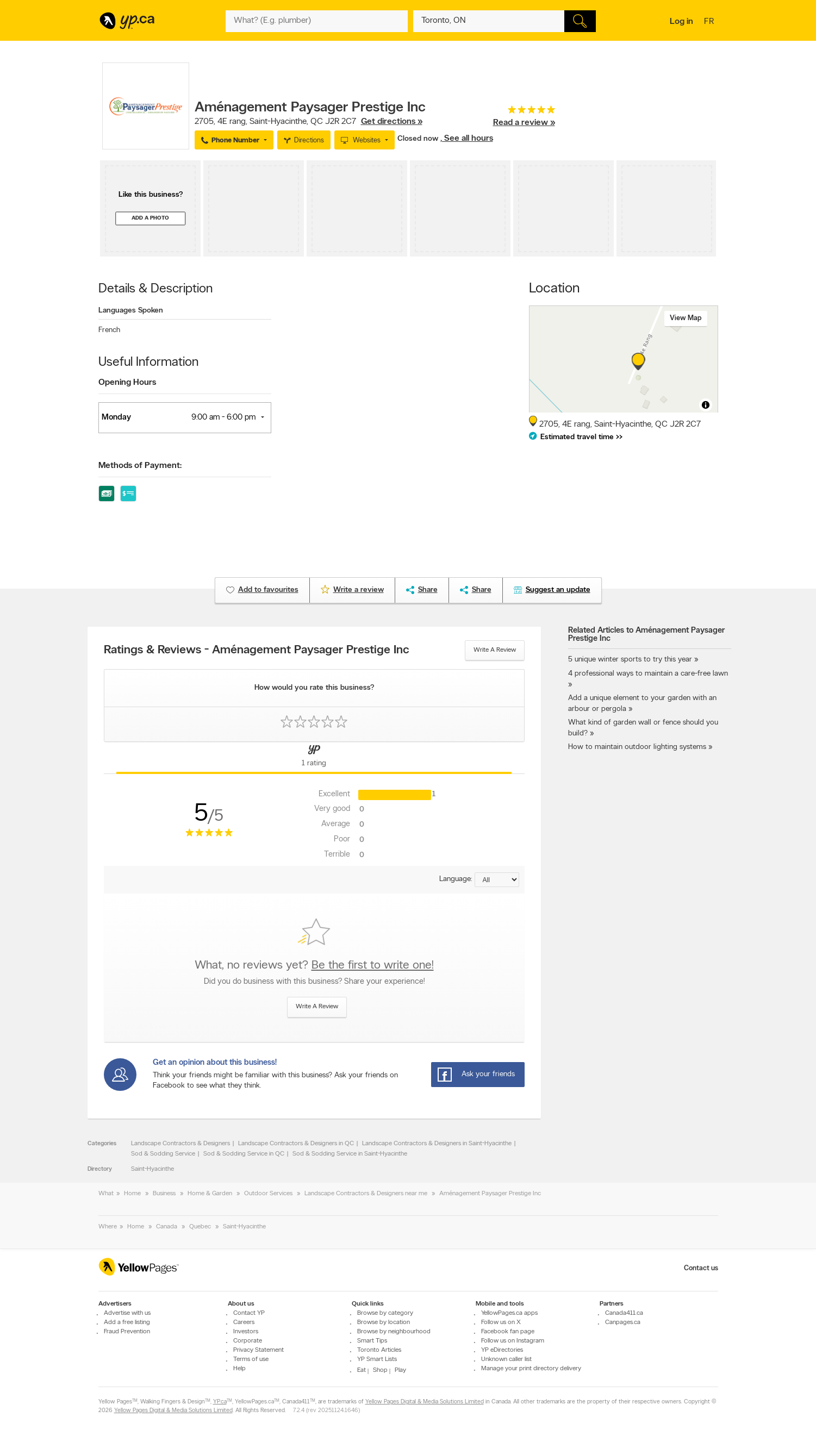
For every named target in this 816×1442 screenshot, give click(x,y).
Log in (681, 21)
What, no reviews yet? (314, 965)
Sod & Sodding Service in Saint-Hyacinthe (349, 1154)
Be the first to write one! (373, 965)
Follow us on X (501, 1322)
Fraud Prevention (127, 1331)
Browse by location (383, 1322)
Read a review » (524, 122)
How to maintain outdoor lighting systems (637, 747)
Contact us (701, 1268)
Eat (361, 1370)
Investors (245, 1331)
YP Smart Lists (377, 1359)
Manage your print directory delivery (531, 1368)
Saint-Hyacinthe (152, 1169)
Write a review (495, 650)
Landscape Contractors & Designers (180, 1143)
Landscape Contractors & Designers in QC (296, 1143)
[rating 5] (524, 112)
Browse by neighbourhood (394, 1331)
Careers (243, 1322)
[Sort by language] (497, 879)
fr (710, 22)
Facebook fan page (507, 1331)
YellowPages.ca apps (509, 1313)
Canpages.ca (622, 1322)
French (109, 330)
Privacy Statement (258, 1350)
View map (686, 318)
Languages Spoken (130, 311)
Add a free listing (127, 1322)
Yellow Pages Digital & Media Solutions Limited (424, 1402)
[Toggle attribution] (705, 404)
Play (400, 1370)
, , (308, 121)
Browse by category (385, 1313)
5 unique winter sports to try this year (630, 660)
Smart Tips (372, 1341)
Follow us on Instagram (512, 1341)
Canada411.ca (624, 1313)
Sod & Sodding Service (163, 1154)
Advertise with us (127, 1313)
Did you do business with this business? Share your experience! (314, 982)
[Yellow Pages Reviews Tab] (314, 757)
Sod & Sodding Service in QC (243, 1154)
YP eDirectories (502, 1350)
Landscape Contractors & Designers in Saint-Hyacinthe (437, 1143)
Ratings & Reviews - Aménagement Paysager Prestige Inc (256, 651)
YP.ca (220, 1402)
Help (239, 1368)
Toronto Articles (379, 1350)
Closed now (418, 139)
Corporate (247, 1341)
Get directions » (391, 121)
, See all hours (466, 138)
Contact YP (249, 1313)
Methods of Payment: (140, 465)
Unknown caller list (506, 1359)
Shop (380, 1370)
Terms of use (251, 1359)
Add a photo (150, 218)
